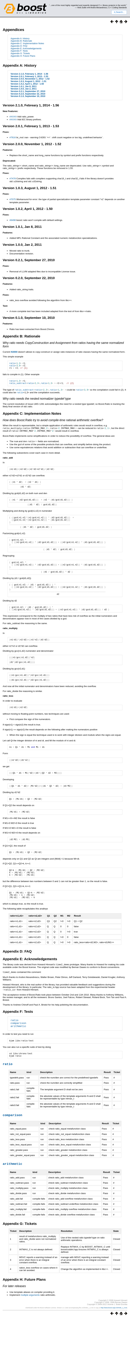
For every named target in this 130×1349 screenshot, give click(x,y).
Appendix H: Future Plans (22, 56)
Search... (119, 12)
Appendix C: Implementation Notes (27, 43)
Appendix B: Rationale (21, 41)
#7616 (12, 137)
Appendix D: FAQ (18, 46)
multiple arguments (30, 1325)
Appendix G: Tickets (20, 53)
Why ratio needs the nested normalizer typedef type (37, 401)
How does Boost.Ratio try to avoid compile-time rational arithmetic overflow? (53, 422)
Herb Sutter (82, 7)
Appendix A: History (19, 38)
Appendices (13, 30)
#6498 (12, 220)
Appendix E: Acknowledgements (25, 48)
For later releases (14, 1316)
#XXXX (13, 116)
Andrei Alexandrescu (99, 7)
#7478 (12, 178)
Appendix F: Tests (19, 51)
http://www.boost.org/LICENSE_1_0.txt (114, 1338)
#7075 (12, 199)
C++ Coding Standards (117, 7)
